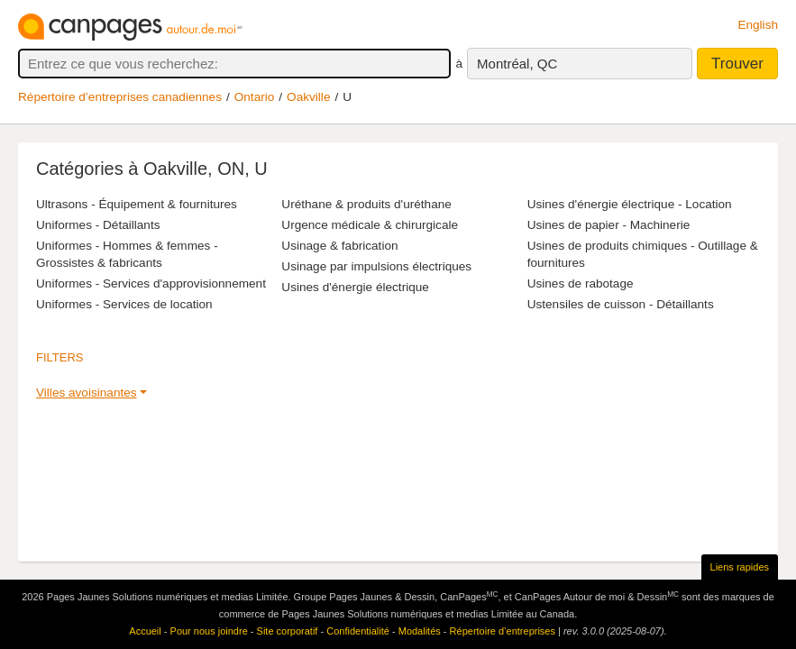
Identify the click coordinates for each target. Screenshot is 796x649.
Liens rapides (739, 567)
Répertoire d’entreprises (502, 631)
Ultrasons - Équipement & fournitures (136, 204)
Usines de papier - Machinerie (609, 225)
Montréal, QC (517, 63)
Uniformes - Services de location (124, 304)
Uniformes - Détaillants (98, 225)
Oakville (308, 97)
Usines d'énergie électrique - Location (629, 204)
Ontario (254, 97)
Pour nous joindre (209, 631)
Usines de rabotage (580, 283)
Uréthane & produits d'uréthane (366, 204)
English (757, 25)
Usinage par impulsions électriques (376, 266)
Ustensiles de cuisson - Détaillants (620, 304)
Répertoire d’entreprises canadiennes (120, 97)
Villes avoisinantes (86, 392)
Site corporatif (287, 631)
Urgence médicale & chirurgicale (369, 225)
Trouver (737, 63)
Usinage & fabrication (339, 245)
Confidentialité (357, 631)
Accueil (144, 631)
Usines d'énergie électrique (355, 287)
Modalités (419, 631)
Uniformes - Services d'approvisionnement (151, 283)
